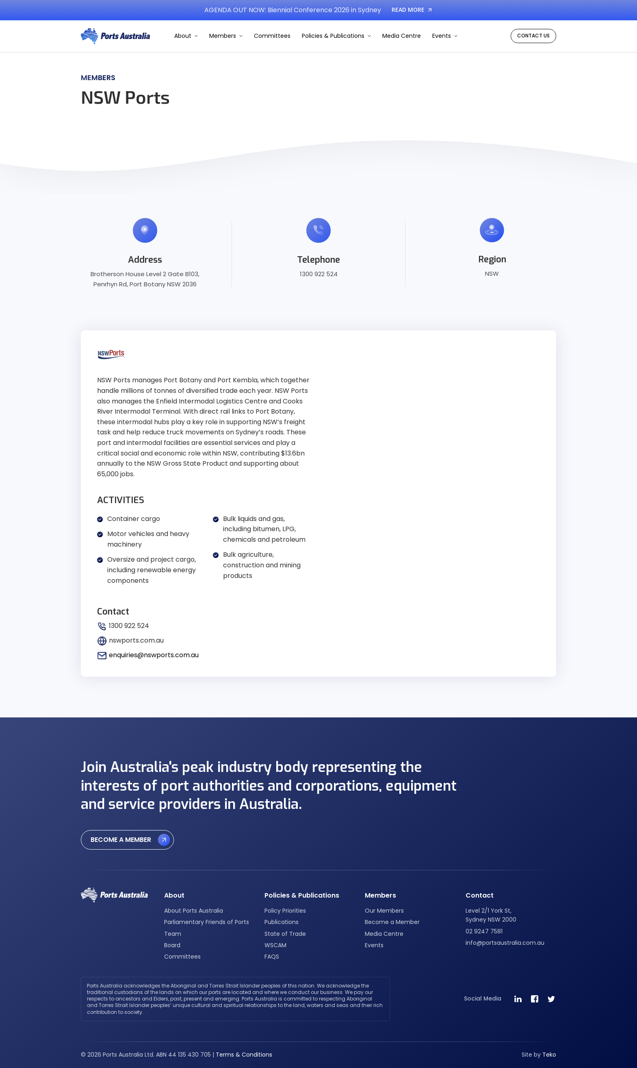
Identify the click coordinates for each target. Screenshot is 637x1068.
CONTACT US (533, 35)
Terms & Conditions (244, 1055)
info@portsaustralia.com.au (505, 943)
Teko (549, 1055)
